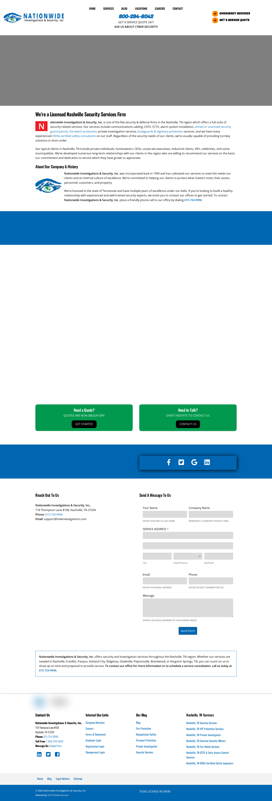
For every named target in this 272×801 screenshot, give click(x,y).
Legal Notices (63, 778)
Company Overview (95, 722)
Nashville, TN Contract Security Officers (206, 740)
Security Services (145, 752)
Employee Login (93, 740)
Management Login (95, 752)
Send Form (188, 630)
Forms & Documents (96, 734)
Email (146, 574)
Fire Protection (143, 728)
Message (148, 595)
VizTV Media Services (58, 794)
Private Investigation (146, 746)
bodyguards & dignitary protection (160, 131)
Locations (141, 8)
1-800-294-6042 (55, 741)
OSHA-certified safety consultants (74, 135)
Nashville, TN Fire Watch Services (203, 746)
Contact (178, 8)
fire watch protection (83, 131)
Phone (193, 574)
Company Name (199, 507)
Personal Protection (146, 740)
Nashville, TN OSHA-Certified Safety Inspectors (210, 763)
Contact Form (56, 745)
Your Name (150, 507)
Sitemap (78, 778)
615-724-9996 (54, 514)
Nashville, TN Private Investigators (203, 734)
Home (92, 8)
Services (108, 8)
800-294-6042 (136, 16)
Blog (124, 8)
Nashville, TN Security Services (202, 722)
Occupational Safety (146, 734)
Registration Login (95, 746)
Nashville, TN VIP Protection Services (205, 728)
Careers (160, 8)
